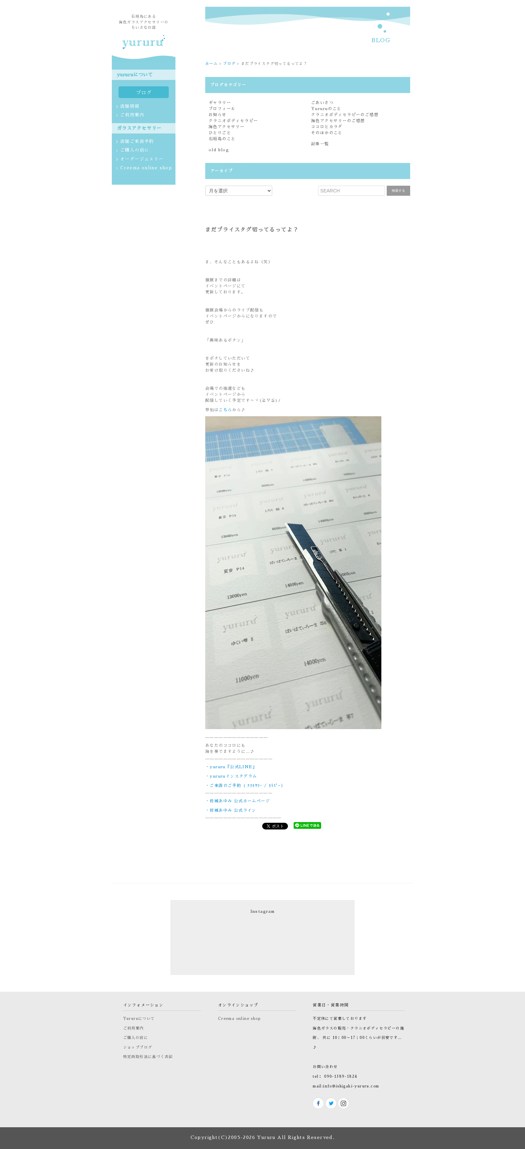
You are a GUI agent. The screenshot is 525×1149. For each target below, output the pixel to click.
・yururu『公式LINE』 (231, 767)
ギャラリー (220, 103)
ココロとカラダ (327, 127)
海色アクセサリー (226, 127)
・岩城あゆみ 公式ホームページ (237, 801)
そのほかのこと (327, 133)
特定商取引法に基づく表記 (148, 1057)
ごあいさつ (322, 103)
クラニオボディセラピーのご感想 (344, 115)
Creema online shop (239, 1019)
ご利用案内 (133, 1028)
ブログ (229, 64)
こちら (225, 410)
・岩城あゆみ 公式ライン (230, 810)
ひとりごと (220, 133)
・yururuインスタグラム (231, 776)
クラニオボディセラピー (233, 121)
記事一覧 (320, 144)
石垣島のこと (222, 139)
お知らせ (218, 115)
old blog (219, 150)
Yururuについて (139, 1019)
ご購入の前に (135, 1038)
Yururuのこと (326, 109)
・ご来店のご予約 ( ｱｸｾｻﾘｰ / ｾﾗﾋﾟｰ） (245, 786)
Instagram (262, 911)
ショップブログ (137, 1047)
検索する (398, 190)
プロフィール (222, 109)
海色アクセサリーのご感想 (338, 121)
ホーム (211, 64)
